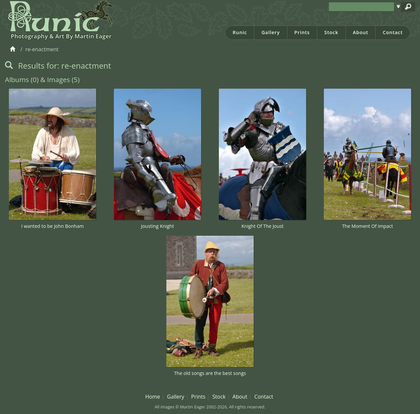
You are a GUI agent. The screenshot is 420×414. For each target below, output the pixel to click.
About (360, 32)
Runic (240, 32)
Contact (393, 32)
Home (152, 396)
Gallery (271, 32)
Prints (302, 32)
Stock (331, 32)
